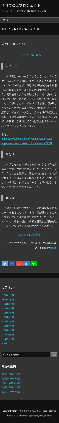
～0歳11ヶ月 (8, 339)
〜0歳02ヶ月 (8, 299)
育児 (19, 29)
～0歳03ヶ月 (8, 304)
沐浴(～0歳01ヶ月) (11, 387)
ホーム (7, 29)
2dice (53, 247)
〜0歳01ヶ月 (8, 295)
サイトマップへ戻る (29, 55)
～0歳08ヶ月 (8, 326)
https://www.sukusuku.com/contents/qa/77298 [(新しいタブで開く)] (27, 138)
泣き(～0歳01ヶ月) (11, 391)
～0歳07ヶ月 (8, 321)
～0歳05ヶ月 (8, 312)
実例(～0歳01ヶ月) (11, 374)
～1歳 (4, 343)
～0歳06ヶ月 (8, 317)
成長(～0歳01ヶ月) (11, 378)
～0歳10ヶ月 (33, 29)
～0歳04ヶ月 (8, 308)
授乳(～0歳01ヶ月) (11, 383)
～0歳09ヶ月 (8, 330)
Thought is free (45, 416)
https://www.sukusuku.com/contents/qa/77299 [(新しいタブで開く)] (27, 143)
